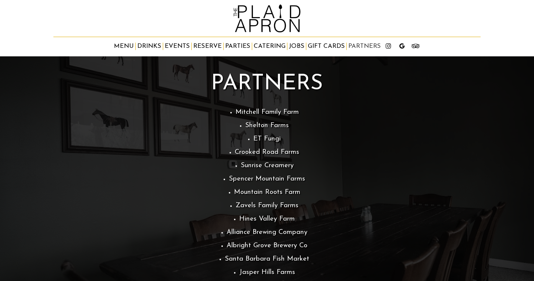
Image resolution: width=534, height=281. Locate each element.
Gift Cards (326, 46)
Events (177, 46)
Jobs (296, 46)
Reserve (207, 46)
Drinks (149, 46)
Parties (237, 46)
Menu (124, 46)
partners (364, 46)
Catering (270, 46)
